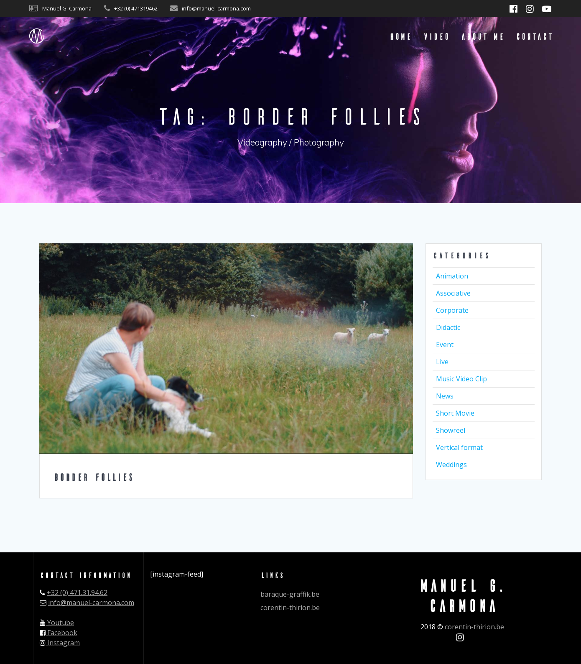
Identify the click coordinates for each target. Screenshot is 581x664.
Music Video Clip (461, 378)
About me (482, 36)
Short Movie (455, 413)
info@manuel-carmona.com (91, 602)
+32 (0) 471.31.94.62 (77, 592)
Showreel (450, 430)
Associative (453, 293)
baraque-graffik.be (289, 594)
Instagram (60, 642)
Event (445, 344)
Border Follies (93, 477)
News (445, 396)
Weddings (451, 464)
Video (436, 36)
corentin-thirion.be (290, 607)
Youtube (57, 622)
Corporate (452, 310)
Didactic (448, 327)
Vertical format (459, 447)
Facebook (58, 632)
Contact (534, 36)
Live (442, 361)
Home (400, 36)
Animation (452, 276)
